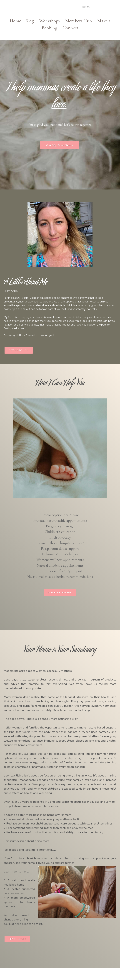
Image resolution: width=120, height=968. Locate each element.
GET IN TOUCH (19, 350)
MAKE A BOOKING (60, 592)
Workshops (51, 21)
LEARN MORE (17, 939)
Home (17, 21)
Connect (70, 28)
